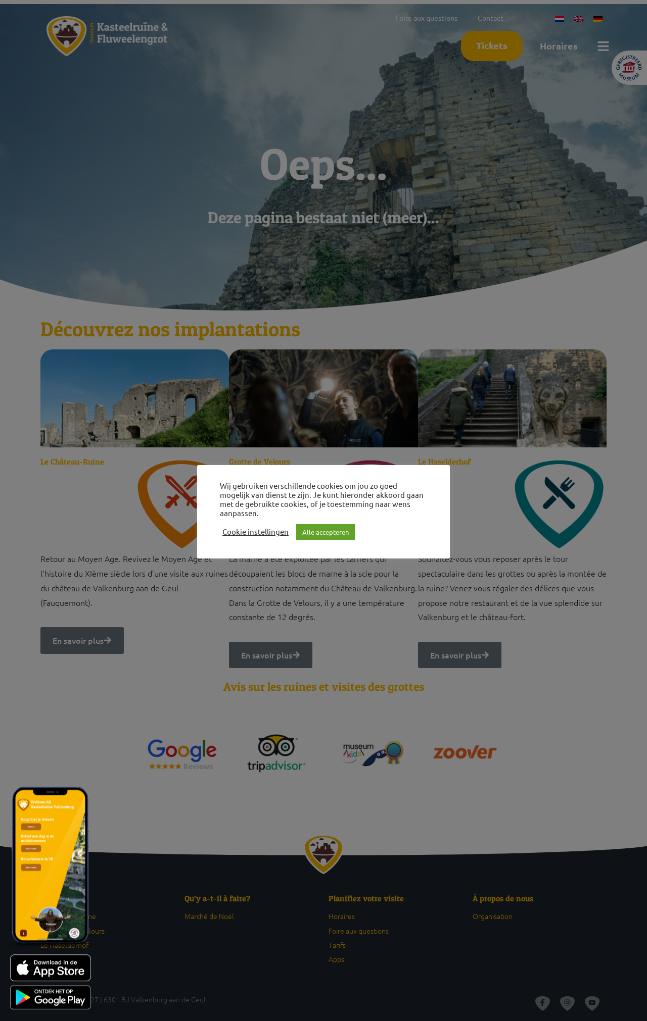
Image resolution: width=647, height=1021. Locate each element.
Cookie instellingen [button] (255, 531)
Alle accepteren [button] (325, 532)
